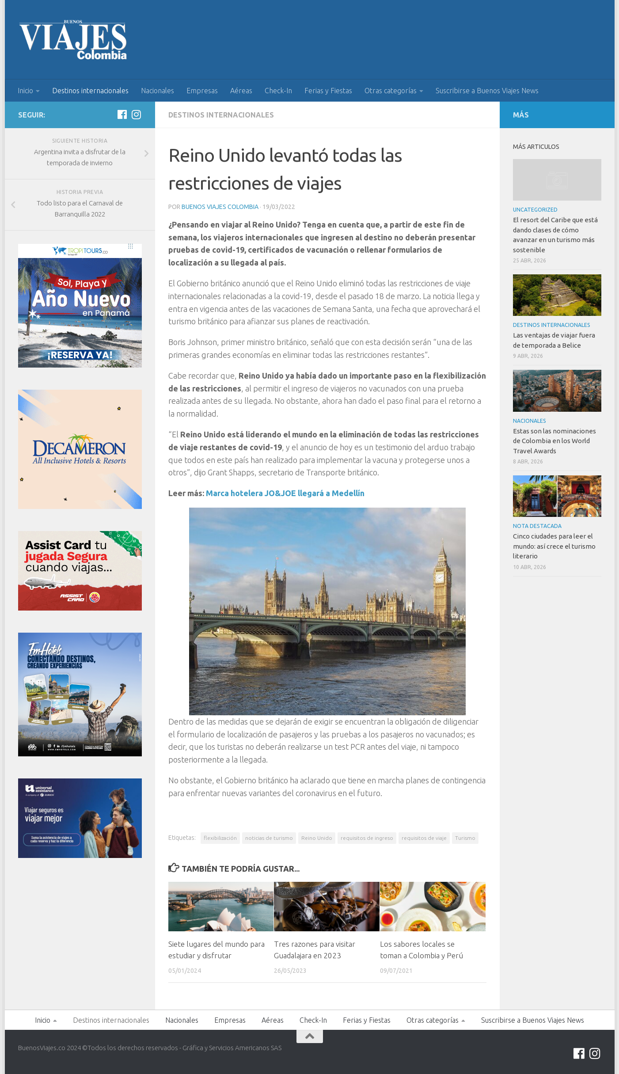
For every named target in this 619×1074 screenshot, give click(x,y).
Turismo (465, 838)
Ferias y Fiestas (328, 91)
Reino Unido (316, 838)
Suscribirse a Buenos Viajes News (487, 91)
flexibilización (220, 838)
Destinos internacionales (90, 91)
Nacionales (157, 91)
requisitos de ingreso (367, 838)
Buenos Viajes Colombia (220, 206)
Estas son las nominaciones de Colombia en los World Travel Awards (554, 441)
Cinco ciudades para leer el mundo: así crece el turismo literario (554, 546)
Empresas (202, 91)
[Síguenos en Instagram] (136, 114)
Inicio (25, 91)
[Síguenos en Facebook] (122, 114)
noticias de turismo (269, 838)
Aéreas (241, 91)
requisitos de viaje (424, 838)
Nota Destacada (537, 526)
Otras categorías (391, 91)
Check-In (278, 91)
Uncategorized (535, 210)
